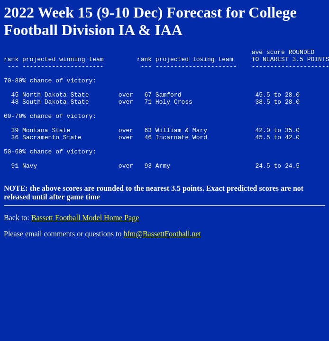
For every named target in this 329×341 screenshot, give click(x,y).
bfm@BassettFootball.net (162, 258)
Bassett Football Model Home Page (85, 242)
